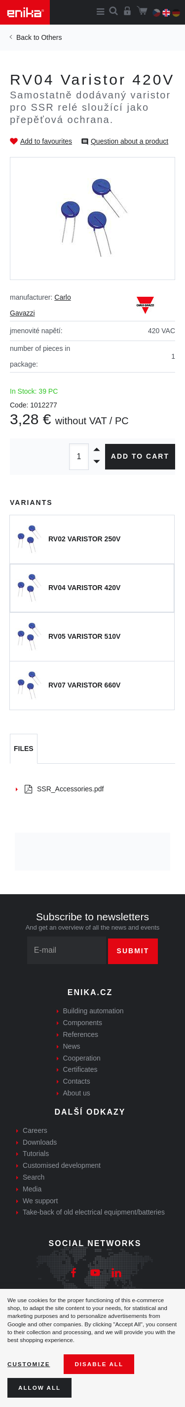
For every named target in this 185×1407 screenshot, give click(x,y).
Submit (133, 951)
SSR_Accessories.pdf (64, 789)
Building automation (93, 1011)
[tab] (23, 749)
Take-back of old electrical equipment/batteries (94, 1212)
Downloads (40, 1142)
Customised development (62, 1165)
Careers (35, 1130)
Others (51, 37)
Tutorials (36, 1153)
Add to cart (140, 456)
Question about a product (129, 141)
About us (76, 1093)
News (71, 1046)
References (81, 1034)
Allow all (39, 1387)
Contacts (76, 1081)
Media (32, 1189)
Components (82, 1023)
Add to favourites (46, 141)
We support (40, 1201)
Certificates (80, 1069)
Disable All (98, 1364)
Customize (28, 1364)
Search (33, 1177)
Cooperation (82, 1058)
